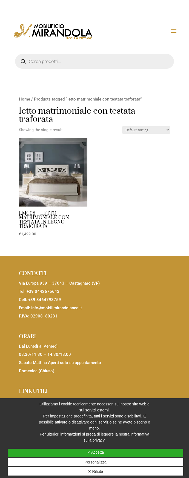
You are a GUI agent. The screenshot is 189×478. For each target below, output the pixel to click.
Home (24, 99)
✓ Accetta (95, 452)
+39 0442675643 (43, 291)
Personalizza (95, 462)
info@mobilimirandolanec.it (56, 307)
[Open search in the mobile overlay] (94, 61)
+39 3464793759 (44, 299)
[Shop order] (146, 130)
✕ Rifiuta (95, 471)
